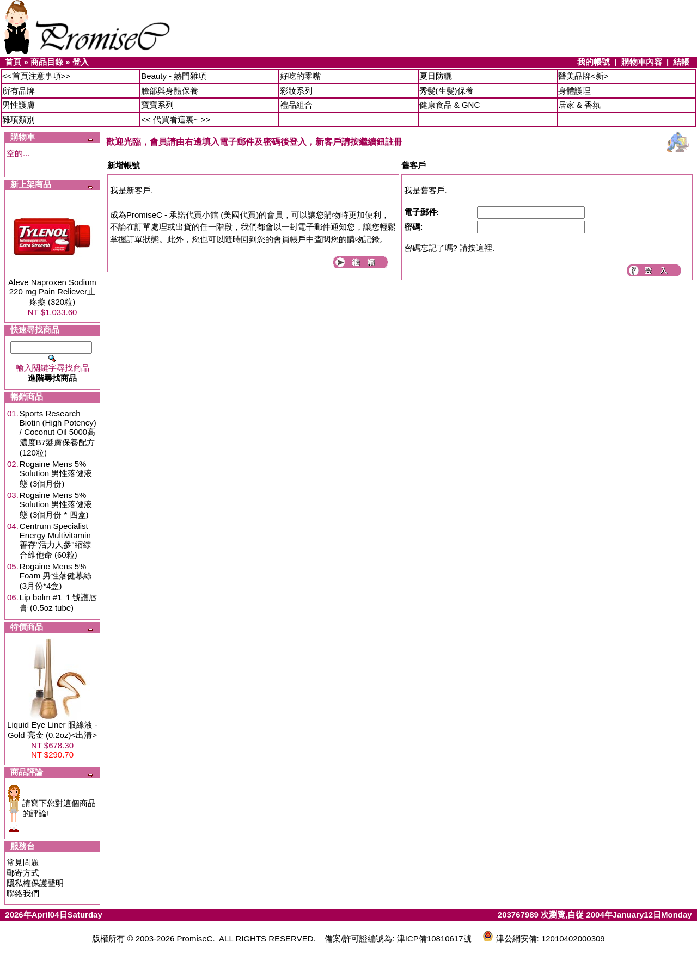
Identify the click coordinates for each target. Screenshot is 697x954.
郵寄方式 (23, 872)
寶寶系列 (157, 104)
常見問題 (23, 862)
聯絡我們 (23, 893)
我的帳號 (593, 61)
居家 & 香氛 (579, 104)
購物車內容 (641, 61)
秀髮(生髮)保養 (446, 90)
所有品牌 (18, 90)
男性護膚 (18, 104)
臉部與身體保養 (169, 90)
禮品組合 (296, 104)
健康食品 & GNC (449, 104)
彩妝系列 (296, 90)
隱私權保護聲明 (35, 883)
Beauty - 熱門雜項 (173, 76)
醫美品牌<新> (583, 76)
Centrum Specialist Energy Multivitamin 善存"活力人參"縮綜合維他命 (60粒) (55, 540)
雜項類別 (18, 119)
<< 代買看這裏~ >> (175, 119)
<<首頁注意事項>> (36, 76)
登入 (80, 61)
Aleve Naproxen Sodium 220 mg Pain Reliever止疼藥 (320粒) (52, 292)
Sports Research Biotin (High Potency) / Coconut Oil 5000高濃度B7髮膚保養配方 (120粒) (58, 433)
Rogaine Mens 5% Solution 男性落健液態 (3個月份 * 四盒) (56, 504)
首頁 (13, 61)
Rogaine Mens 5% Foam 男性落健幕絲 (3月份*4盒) (56, 576)
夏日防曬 (435, 76)
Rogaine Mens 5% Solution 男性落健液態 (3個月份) (56, 473)
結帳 (681, 61)
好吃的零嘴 (300, 76)
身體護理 (574, 90)
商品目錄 (46, 61)
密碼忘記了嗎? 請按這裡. (449, 248)
